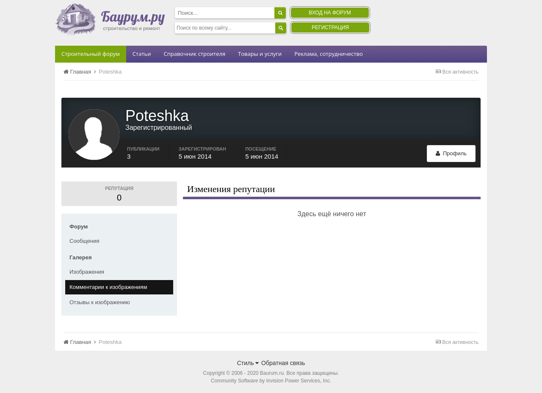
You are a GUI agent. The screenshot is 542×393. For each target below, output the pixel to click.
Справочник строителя (194, 54)
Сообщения (84, 241)
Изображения (86, 272)
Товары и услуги (260, 54)
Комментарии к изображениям (108, 287)
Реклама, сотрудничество (328, 54)
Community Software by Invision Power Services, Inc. (271, 381)
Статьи (142, 54)
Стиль (248, 363)
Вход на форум (330, 13)
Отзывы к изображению (99, 302)
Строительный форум (90, 54)
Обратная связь (283, 363)
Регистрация (330, 27)
